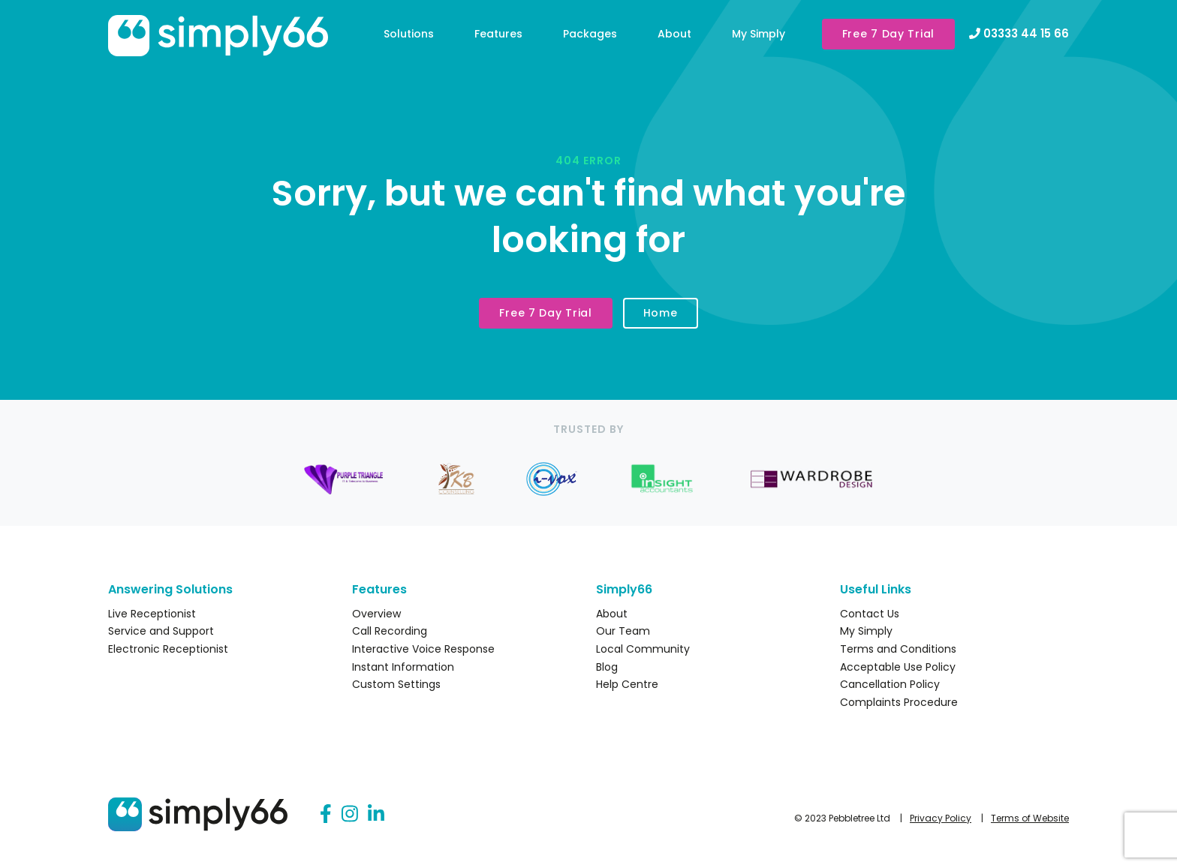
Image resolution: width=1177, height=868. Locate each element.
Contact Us (869, 613)
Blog (607, 666)
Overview (376, 613)
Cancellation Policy (890, 684)
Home (660, 312)
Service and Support (161, 630)
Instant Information (403, 666)
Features (498, 33)
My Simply (758, 33)
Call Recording (389, 630)
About (674, 33)
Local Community (643, 648)
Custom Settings (396, 684)
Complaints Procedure (899, 702)
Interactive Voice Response (423, 648)
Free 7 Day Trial (888, 33)
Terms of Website (1030, 818)
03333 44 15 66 (1019, 33)
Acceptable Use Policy (898, 666)
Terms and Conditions (898, 648)
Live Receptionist (152, 613)
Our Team (623, 630)
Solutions (409, 33)
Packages (590, 33)
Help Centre (627, 684)
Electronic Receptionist (168, 648)
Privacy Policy (940, 818)
